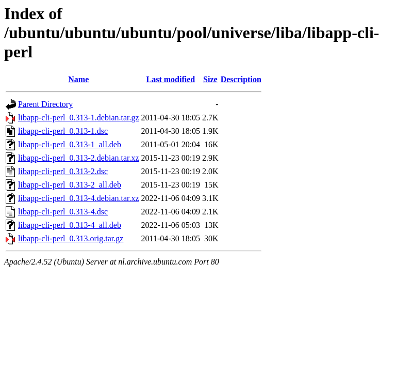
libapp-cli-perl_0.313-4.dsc (63, 211)
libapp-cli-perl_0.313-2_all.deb (69, 184)
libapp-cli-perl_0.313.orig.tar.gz (70, 238)
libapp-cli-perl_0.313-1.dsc (63, 131)
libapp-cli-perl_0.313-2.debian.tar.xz (78, 157)
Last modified (170, 79)
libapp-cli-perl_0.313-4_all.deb (69, 225)
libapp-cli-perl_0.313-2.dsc (63, 171)
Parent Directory (45, 104)
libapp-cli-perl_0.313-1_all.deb (69, 144)
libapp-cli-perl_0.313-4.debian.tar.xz (78, 198)
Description (241, 79)
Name (78, 79)
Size (210, 79)
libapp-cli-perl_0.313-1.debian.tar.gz (78, 117)
